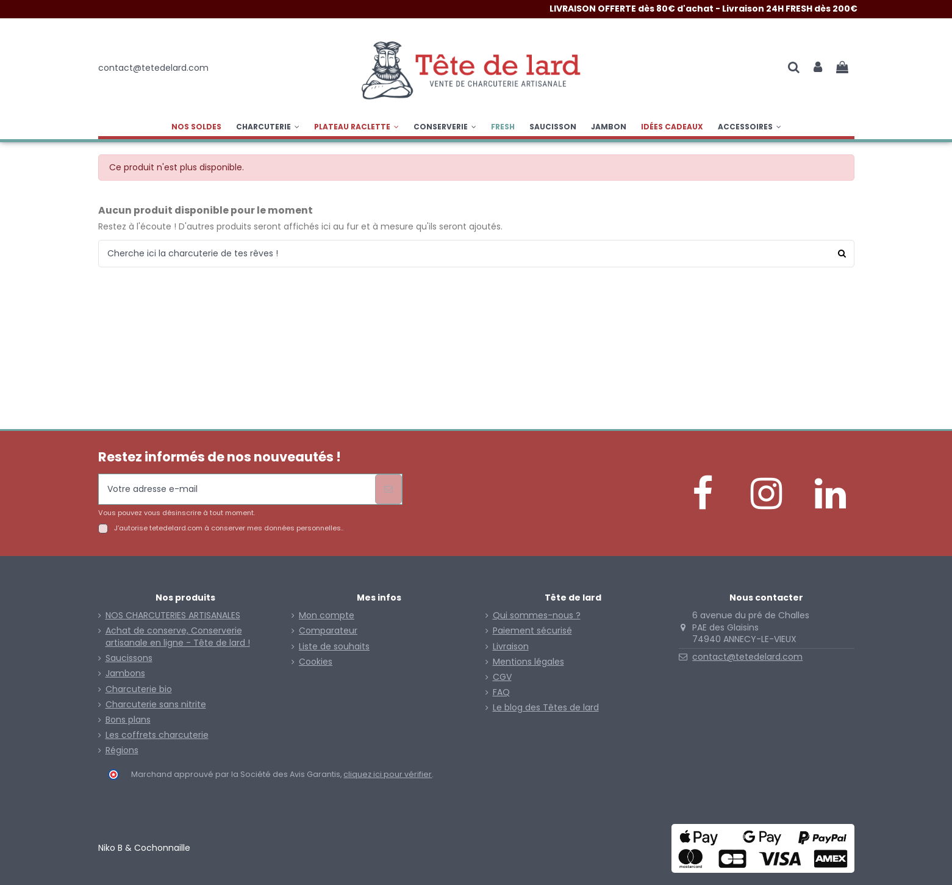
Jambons (125, 673)
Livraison (511, 646)
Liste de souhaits (334, 646)
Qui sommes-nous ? (537, 615)
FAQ (501, 692)
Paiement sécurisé (532, 631)
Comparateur (328, 631)
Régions (122, 750)
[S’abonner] (388, 489)
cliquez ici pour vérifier (387, 774)
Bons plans (128, 720)
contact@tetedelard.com (747, 657)
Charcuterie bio (139, 689)
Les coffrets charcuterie (157, 735)
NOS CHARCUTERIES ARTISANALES (173, 615)
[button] (356, 127)
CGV (502, 677)
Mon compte (326, 615)
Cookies (315, 662)
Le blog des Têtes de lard (546, 707)
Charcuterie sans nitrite (156, 704)
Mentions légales (528, 662)
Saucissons (129, 658)
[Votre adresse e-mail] (237, 489)
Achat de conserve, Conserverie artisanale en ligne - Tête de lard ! (178, 637)
